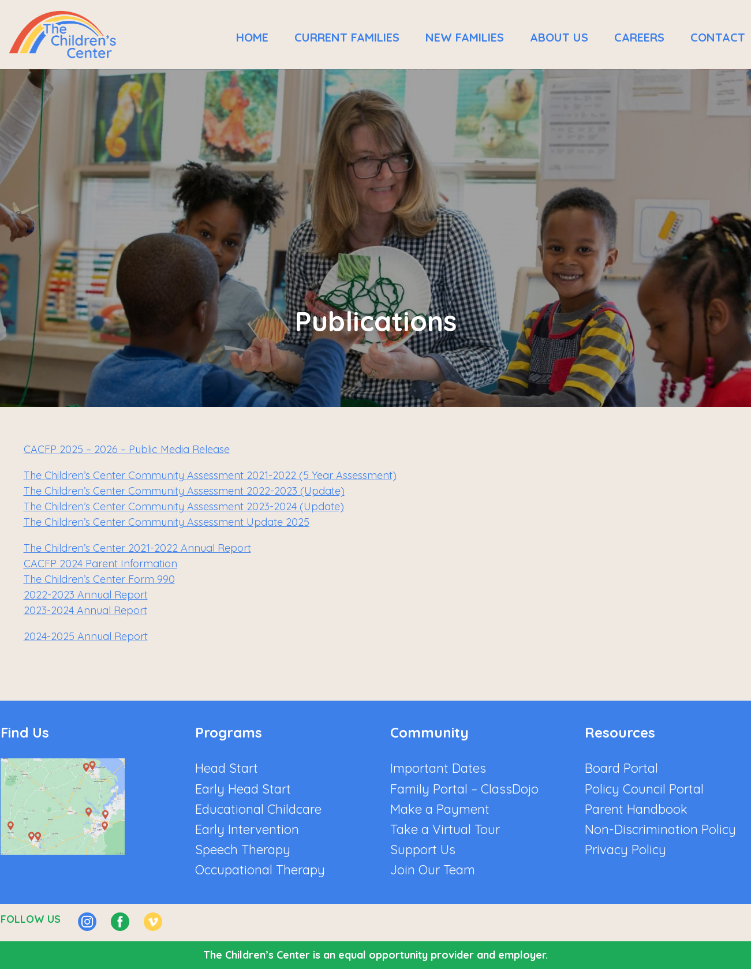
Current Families (346, 37)
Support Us (422, 849)
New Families (464, 37)
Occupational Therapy (260, 870)
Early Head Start (243, 789)
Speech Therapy (242, 849)
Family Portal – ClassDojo (464, 789)
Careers (639, 37)
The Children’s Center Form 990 (99, 579)
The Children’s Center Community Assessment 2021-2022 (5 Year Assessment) (210, 475)
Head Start (226, 768)
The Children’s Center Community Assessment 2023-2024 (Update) (184, 506)
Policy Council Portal (644, 789)
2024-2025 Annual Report (86, 636)
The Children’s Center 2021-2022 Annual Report (137, 548)
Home (252, 37)
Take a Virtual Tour (445, 829)
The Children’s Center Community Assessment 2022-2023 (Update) (184, 490)
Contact (717, 37)
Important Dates (438, 768)
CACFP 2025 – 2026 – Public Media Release (127, 449)
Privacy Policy (625, 849)
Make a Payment (440, 809)
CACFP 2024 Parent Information (100, 563)
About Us (559, 37)
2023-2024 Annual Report (85, 610)
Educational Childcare (258, 809)
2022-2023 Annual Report (86, 594)
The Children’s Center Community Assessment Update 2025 (166, 522)
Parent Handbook (636, 809)
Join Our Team (432, 870)
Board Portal (621, 768)
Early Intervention (247, 829)
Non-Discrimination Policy (660, 829)
